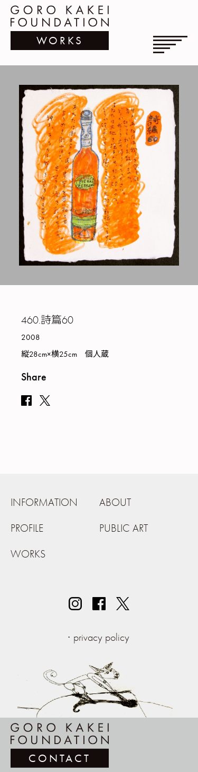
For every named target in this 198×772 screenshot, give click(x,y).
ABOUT (115, 502)
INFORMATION (44, 502)
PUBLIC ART (123, 528)
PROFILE (27, 528)
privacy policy (101, 637)
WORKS (28, 554)
